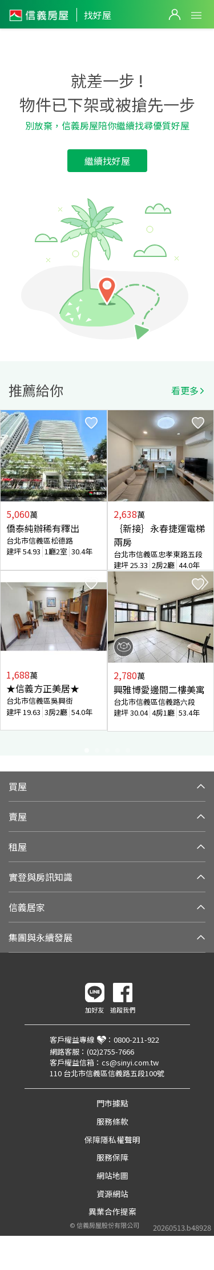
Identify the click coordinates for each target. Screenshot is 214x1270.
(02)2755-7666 (110, 1051)
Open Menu (196, 15)
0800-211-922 (136, 1039)
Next (205, 582)
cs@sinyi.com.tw (130, 1062)
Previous (9, 582)
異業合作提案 (112, 1211)
